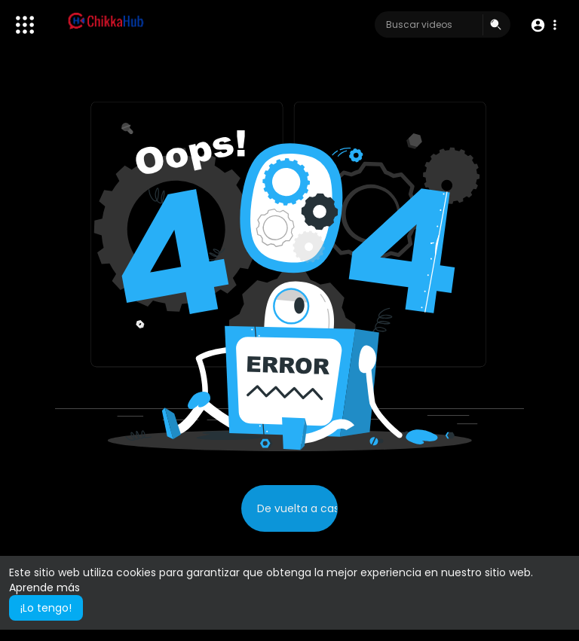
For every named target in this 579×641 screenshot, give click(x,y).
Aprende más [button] (44, 587)
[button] (543, 25)
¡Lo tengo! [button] (46, 607)
